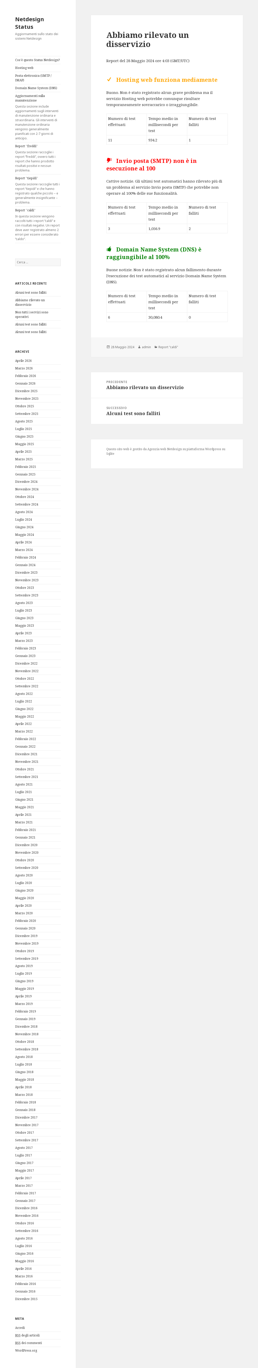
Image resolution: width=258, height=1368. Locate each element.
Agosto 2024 (24, 512)
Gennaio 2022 (25, 746)
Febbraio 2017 (25, 1193)
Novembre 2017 (27, 1125)
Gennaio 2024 (25, 565)
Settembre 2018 (26, 1049)
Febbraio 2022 (25, 739)
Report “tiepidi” (38, 190)
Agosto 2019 (24, 966)
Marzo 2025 (24, 459)
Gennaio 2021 (25, 837)
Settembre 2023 (26, 595)
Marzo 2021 (24, 822)
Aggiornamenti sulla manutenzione (38, 117)
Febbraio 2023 (25, 648)
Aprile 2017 (23, 1178)
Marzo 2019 (24, 1004)
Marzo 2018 (24, 1095)
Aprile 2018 (23, 1087)
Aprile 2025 (23, 451)
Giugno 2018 (24, 1072)
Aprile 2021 (23, 815)
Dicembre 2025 (26, 391)
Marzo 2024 (24, 550)
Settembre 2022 (26, 686)
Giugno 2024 (24, 527)
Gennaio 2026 (25, 383)
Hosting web (24, 68)
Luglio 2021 (23, 792)
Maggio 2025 (24, 444)
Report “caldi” (38, 224)
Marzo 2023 (24, 641)
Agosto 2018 (24, 1057)
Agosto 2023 (24, 603)
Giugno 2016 (24, 1253)
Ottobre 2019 (24, 951)
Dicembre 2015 (26, 1299)
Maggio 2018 (24, 1079)
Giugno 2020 (24, 890)
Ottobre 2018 (24, 1042)
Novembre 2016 (27, 1215)
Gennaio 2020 (25, 928)
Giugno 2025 (24, 436)
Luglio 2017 (23, 1155)
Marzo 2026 (24, 368)
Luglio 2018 (23, 1064)
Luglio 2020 (23, 883)
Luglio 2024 (23, 519)
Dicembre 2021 (26, 754)
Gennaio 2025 (25, 474)
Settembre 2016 (26, 1231)
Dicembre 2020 (26, 845)
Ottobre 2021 (24, 769)
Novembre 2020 (27, 852)
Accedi (20, 1328)
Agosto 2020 (24, 875)
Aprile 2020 (23, 905)
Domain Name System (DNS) (36, 88)
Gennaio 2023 (25, 656)
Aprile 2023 (23, 633)
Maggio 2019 (24, 988)
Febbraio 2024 (25, 557)
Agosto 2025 (24, 421)
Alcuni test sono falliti (30, 292)
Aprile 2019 (23, 996)
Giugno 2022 (24, 709)
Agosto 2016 (24, 1238)
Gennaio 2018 (25, 1110)
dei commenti (28, 1343)
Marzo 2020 (24, 913)
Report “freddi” (38, 158)
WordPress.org (26, 1350)
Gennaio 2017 (25, 1201)
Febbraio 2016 (25, 1284)
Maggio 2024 (24, 535)
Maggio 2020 (24, 898)
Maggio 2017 (24, 1170)
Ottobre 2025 (24, 406)
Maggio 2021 (24, 807)
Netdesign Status (29, 22)
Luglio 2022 (23, 701)
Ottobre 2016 (24, 1223)
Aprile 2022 (23, 724)
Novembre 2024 (27, 489)
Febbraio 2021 (25, 830)
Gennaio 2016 (25, 1291)
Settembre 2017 (26, 1140)
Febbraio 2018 (25, 1102)
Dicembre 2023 (26, 572)
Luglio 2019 (23, 973)
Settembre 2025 (26, 414)
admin (146, 347)
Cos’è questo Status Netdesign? (37, 60)
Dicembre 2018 (26, 1026)
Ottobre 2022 (24, 678)
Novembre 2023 (27, 580)
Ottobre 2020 (24, 860)
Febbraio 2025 (25, 467)
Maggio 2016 (24, 1261)
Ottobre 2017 (24, 1132)
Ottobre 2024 (24, 497)
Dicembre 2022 (26, 663)
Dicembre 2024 (26, 481)
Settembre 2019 (26, 958)
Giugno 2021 (24, 799)
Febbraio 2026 (25, 376)
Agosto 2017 (24, 1148)
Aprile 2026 (23, 361)
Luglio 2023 (23, 610)
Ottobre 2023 (24, 588)
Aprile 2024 (23, 542)
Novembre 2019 (27, 943)
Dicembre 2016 (26, 1208)
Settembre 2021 (26, 777)
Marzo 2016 (24, 1276)
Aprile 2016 (23, 1268)
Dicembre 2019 (26, 936)
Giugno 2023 (24, 618)
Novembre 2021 (27, 761)
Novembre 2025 (27, 398)
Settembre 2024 (26, 504)
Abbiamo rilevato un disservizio (30, 302)
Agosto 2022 (24, 694)
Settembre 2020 (26, 868)
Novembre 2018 (27, 1034)
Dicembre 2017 (26, 1117)
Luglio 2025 (23, 429)
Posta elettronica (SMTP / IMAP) (33, 77)
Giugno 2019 (24, 981)
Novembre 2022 (27, 671)
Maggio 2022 (24, 716)
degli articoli (27, 1335)
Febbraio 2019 (25, 1011)
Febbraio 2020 (25, 921)
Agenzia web (156, 449)
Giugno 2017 (24, 1163)
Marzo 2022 (24, 731)
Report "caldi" (168, 347)
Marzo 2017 (24, 1185)
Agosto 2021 (24, 784)
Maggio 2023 (24, 625)
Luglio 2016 (23, 1246)
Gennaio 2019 (25, 1019)
